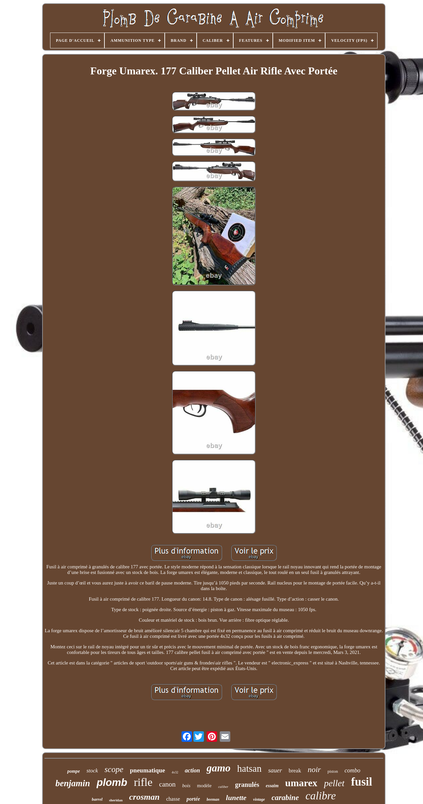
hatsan (249, 768)
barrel (97, 799)
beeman (213, 799)
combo (352, 770)
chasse (173, 799)
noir (314, 769)
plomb (112, 782)
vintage (259, 799)
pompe (73, 771)
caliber (223, 787)
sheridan (116, 800)
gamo (219, 768)
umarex (301, 782)
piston (332, 771)
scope (113, 769)
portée (193, 799)
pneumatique (147, 770)
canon (167, 784)
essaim (272, 785)
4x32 (175, 772)
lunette (236, 797)
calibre (320, 796)
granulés (247, 784)
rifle (143, 782)
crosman (144, 797)
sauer (275, 770)
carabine (285, 797)
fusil (361, 781)
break (295, 770)
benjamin (72, 783)
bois (186, 785)
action (192, 770)
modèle (204, 785)
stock (92, 770)
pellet (334, 783)
